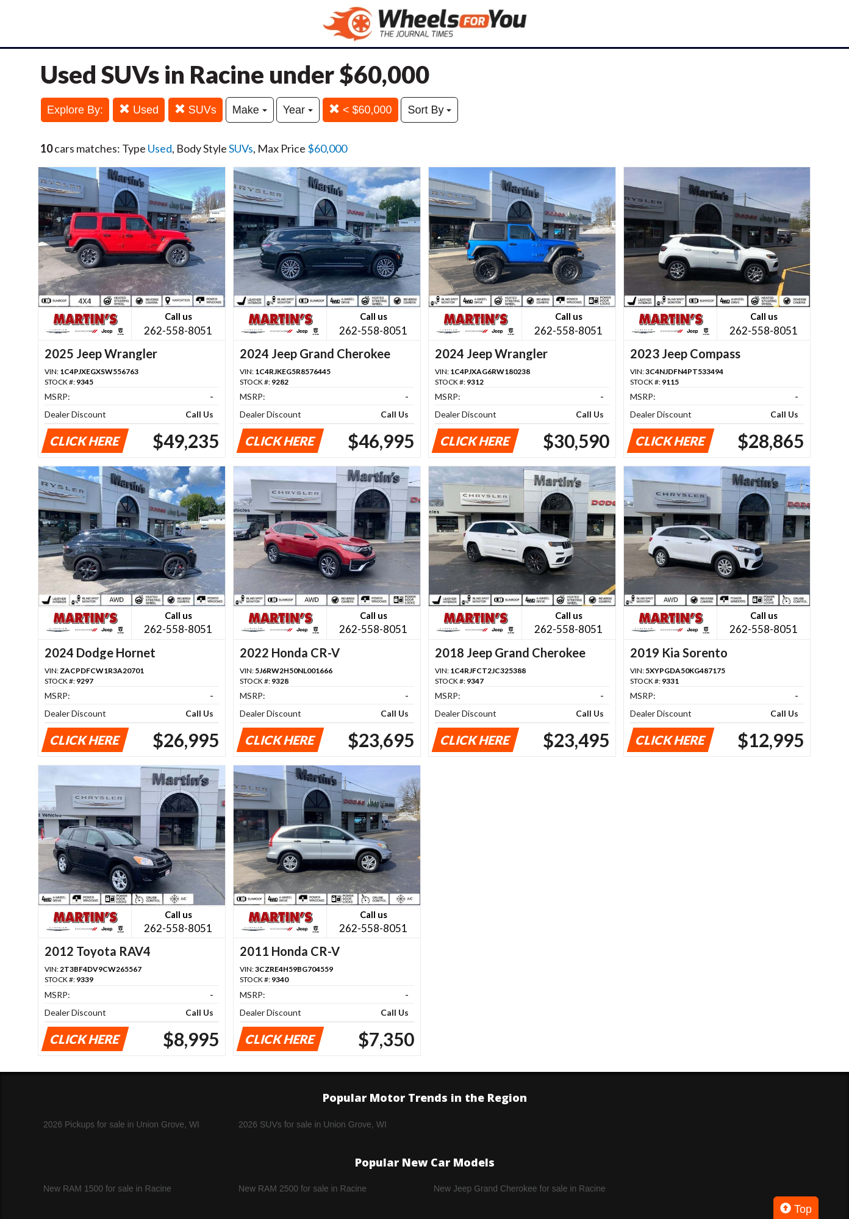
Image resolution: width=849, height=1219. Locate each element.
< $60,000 (360, 109)
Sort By (429, 110)
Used (139, 109)
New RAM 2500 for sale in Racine (302, 1188)
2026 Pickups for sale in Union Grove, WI (121, 1124)
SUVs (195, 109)
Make (249, 110)
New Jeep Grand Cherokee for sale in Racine (520, 1188)
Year (298, 110)
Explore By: (75, 110)
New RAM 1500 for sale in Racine (107, 1188)
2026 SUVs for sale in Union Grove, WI (312, 1124)
